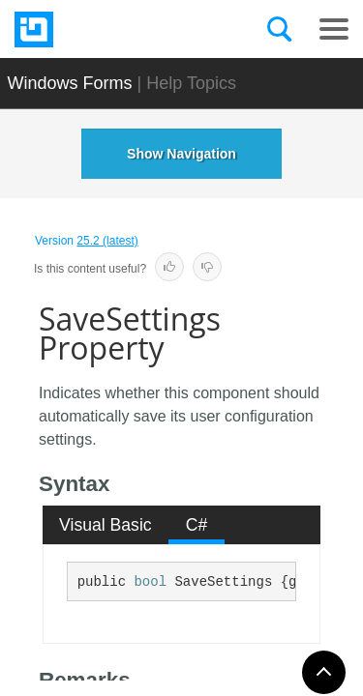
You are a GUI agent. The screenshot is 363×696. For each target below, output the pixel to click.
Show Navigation (181, 153)
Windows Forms (70, 83)
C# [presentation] (197, 525)
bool (150, 582)
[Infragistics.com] (111, 29)
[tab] (106, 525)
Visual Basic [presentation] (105, 525)
